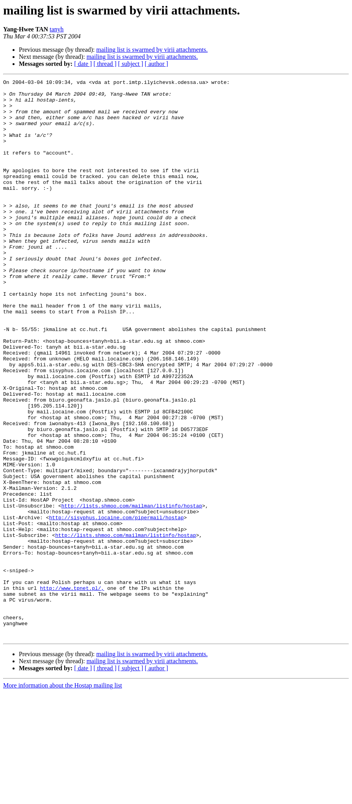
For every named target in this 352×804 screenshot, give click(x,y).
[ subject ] (130, 63)
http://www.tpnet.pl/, (72, 690)
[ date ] (83, 63)
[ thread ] (105, 63)
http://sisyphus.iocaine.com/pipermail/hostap (116, 605)
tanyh (57, 29)
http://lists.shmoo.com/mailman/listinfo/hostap (131, 591)
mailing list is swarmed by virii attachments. (152, 49)
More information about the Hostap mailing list (62, 797)
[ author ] (156, 63)
